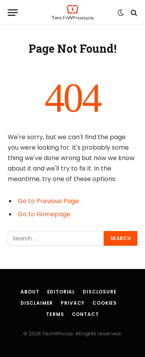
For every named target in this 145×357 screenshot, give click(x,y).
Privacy (73, 303)
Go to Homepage (44, 214)
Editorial (61, 291)
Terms (55, 314)
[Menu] (13, 12)
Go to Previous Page (48, 201)
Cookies (104, 303)
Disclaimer (36, 303)
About (29, 291)
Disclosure (99, 291)
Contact (85, 314)
